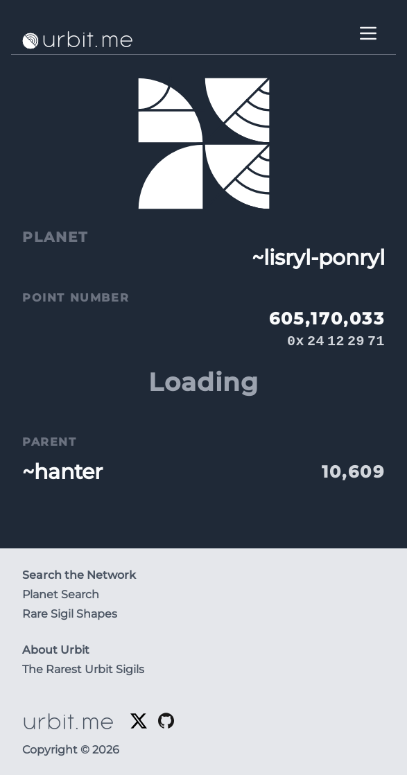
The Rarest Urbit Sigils (83, 669)
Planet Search (60, 594)
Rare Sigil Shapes (69, 613)
